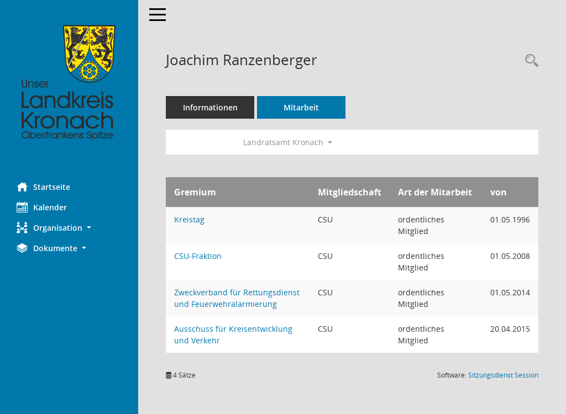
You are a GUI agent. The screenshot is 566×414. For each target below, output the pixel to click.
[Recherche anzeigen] (529, 61)
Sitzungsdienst (503, 375)
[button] (69, 227)
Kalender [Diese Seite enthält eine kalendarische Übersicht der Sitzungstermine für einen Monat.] (42, 207)
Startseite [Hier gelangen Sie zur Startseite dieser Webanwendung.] (43, 186)
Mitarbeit (301, 107)
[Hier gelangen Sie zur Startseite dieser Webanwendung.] (69, 83)
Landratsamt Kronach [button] (287, 142)
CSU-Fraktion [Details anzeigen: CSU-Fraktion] (198, 256)
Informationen (210, 107)
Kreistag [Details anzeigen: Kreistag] (189, 219)
